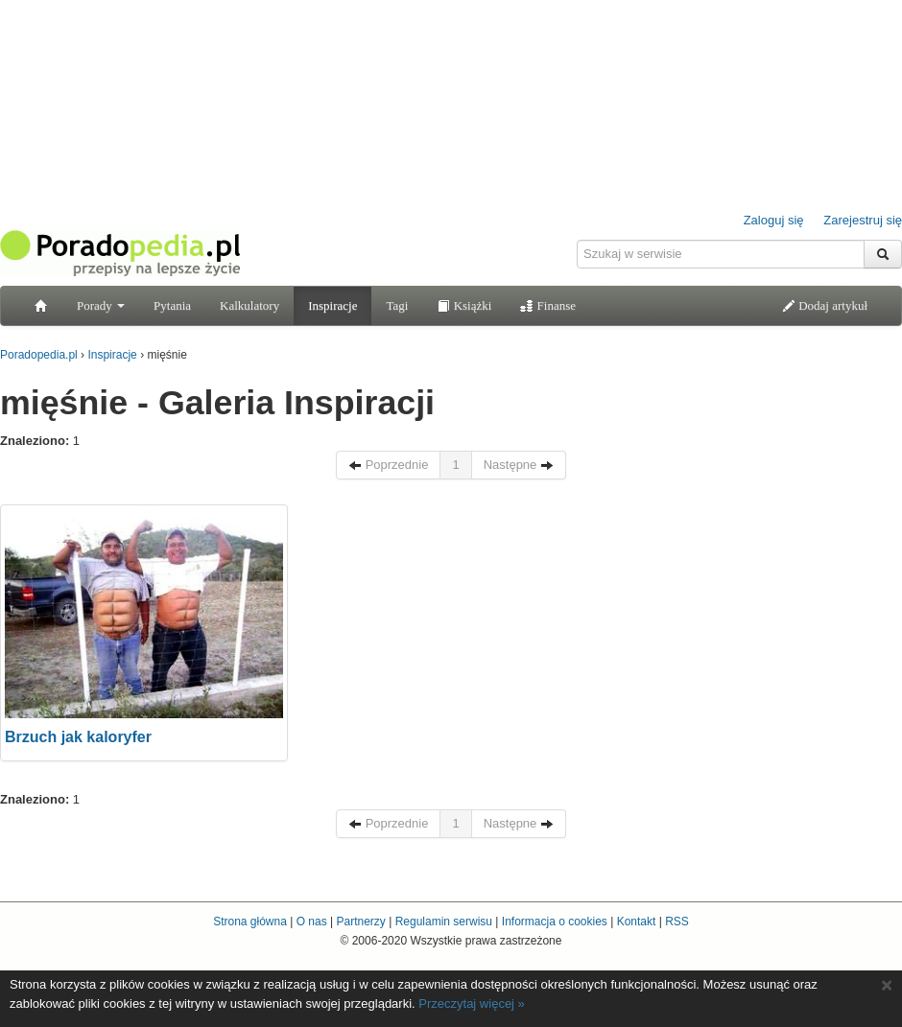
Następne (519, 464)
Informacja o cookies (554, 921)
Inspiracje (332, 305)
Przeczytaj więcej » (471, 1003)
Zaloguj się (774, 220)
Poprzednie (388, 464)
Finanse (548, 305)
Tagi (397, 305)
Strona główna (250, 921)
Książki (464, 305)
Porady (101, 305)
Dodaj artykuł (824, 305)
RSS (677, 921)
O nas (312, 921)
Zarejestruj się (862, 220)
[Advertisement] (451, 624)
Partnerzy (360, 921)
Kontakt (636, 921)
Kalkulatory (249, 305)
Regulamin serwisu (443, 921)
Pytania (172, 305)
